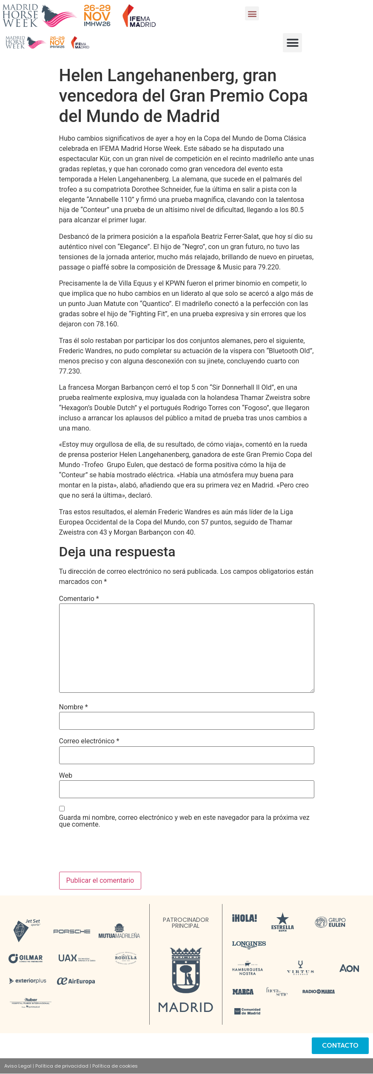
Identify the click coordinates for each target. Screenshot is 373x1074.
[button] (252, 13)
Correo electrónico (89, 741)
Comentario (79, 598)
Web (65, 775)
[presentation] (123, 850)
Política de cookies (115, 1066)
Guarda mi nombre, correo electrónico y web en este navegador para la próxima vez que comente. (184, 821)
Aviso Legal (17, 1066)
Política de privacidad (61, 1066)
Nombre (73, 707)
